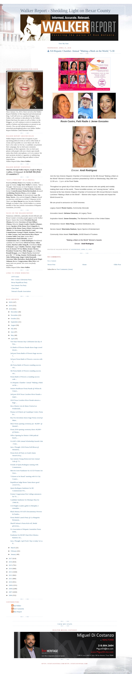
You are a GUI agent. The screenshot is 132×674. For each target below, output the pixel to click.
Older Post (117, 264)
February (14, 551)
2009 (11, 585)
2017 (11, 558)
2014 (11, 568)
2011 (11, 579)
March (13, 548)
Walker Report (17, 612)
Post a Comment (51, 261)
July (12, 329)
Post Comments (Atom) (65, 269)
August (13, 325)
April (13, 339)
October (14, 318)
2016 (11, 562)
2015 (11, 565)
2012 (11, 575)
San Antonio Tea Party (18, 285)
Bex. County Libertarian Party (21, 280)
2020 (11, 302)
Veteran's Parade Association (21, 291)
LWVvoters (15, 277)
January (13, 554)
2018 (11, 309)
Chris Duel (15, 288)
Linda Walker (16, 606)
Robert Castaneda (18, 609)
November (14, 315)
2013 (11, 572)
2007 (11, 592)
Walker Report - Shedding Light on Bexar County (65, 10)
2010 (11, 582)
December (14, 312)
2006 (11, 595)
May (12, 335)
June (12, 332)
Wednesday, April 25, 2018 (81, 249)
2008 (11, 589)
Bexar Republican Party (19, 282)
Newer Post (51, 264)
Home (84, 264)
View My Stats (63, 43)
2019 (11, 305)
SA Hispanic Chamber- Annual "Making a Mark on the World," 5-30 (82, 51)
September (14, 322)
